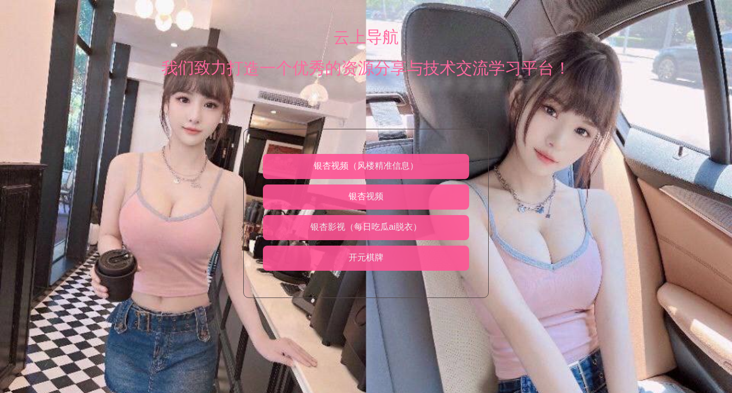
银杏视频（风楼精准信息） (366, 165)
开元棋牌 (366, 257)
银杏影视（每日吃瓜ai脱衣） (366, 226)
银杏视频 (366, 196)
